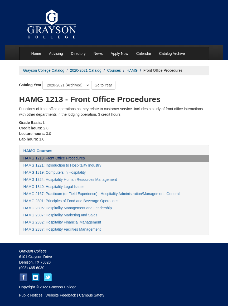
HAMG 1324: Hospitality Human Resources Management (70, 179)
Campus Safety (91, 295)
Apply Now (119, 53)
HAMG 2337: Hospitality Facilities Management (62, 229)
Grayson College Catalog (43, 70)
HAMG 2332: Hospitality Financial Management (62, 222)
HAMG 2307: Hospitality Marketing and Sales (60, 215)
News (98, 53)
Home (36, 53)
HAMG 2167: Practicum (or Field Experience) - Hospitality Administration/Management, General (101, 194)
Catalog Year (30, 85)
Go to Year (103, 85)
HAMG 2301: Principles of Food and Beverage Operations (70, 201)
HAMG (132, 70)
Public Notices (31, 295)
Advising (56, 53)
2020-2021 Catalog (85, 70)
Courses (114, 70)
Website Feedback (61, 295)
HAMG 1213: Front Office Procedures (54, 158)
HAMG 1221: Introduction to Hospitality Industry (62, 165)
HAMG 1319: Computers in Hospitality (54, 172)
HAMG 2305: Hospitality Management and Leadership (67, 208)
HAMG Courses (37, 150)
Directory (78, 53)
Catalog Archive (172, 53)
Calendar (143, 53)
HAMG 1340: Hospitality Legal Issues (54, 186)
